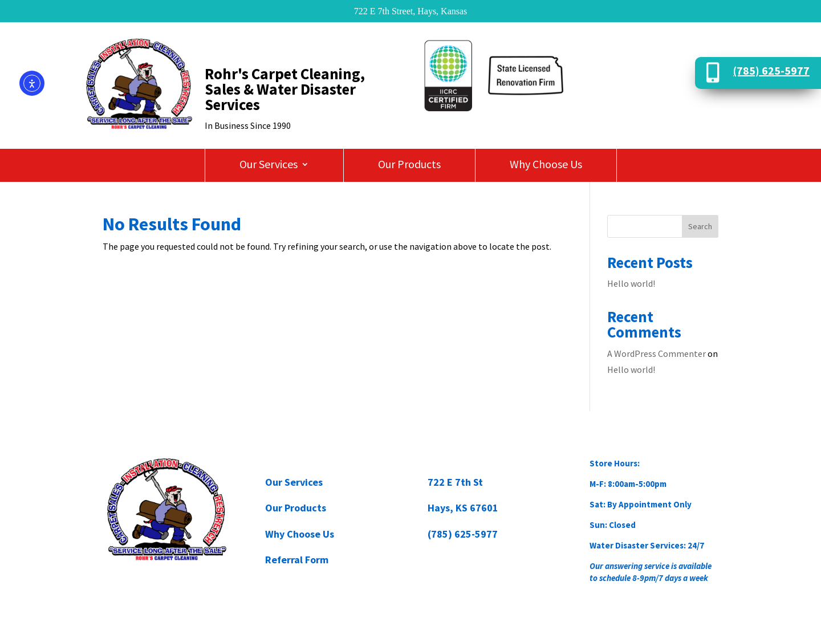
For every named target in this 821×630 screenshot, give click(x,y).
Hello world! (631, 283)
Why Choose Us (546, 165)
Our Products (409, 165)
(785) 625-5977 (771, 70)
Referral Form (296, 559)
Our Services (268, 165)
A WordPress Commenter (656, 353)
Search (700, 226)
